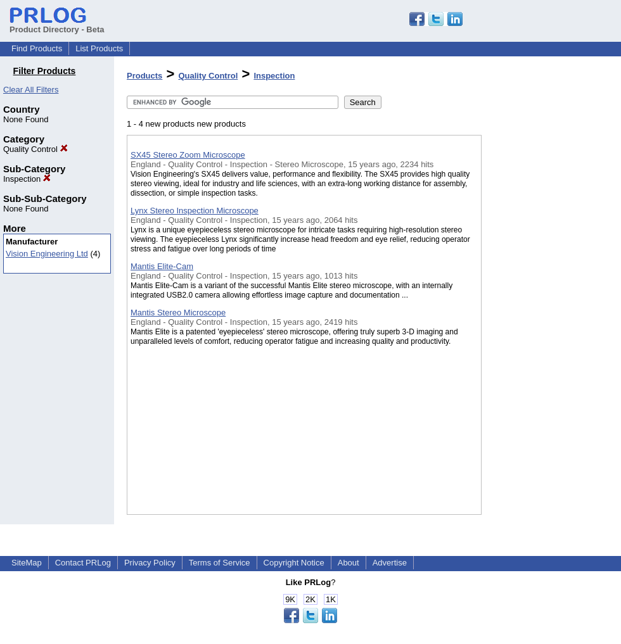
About (348, 562)
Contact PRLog (83, 562)
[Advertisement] (545, 329)
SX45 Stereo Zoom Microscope (188, 155)
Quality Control (35, 149)
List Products (99, 48)
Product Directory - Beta (57, 24)
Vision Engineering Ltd (47, 253)
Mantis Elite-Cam (162, 266)
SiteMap (26, 562)
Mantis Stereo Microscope (178, 312)
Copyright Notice (294, 562)
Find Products (36, 48)
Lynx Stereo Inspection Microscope (195, 210)
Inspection (27, 179)
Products (144, 75)
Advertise (390, 562)
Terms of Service (219, 562)
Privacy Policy (150, 562)
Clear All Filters (30, 89)
